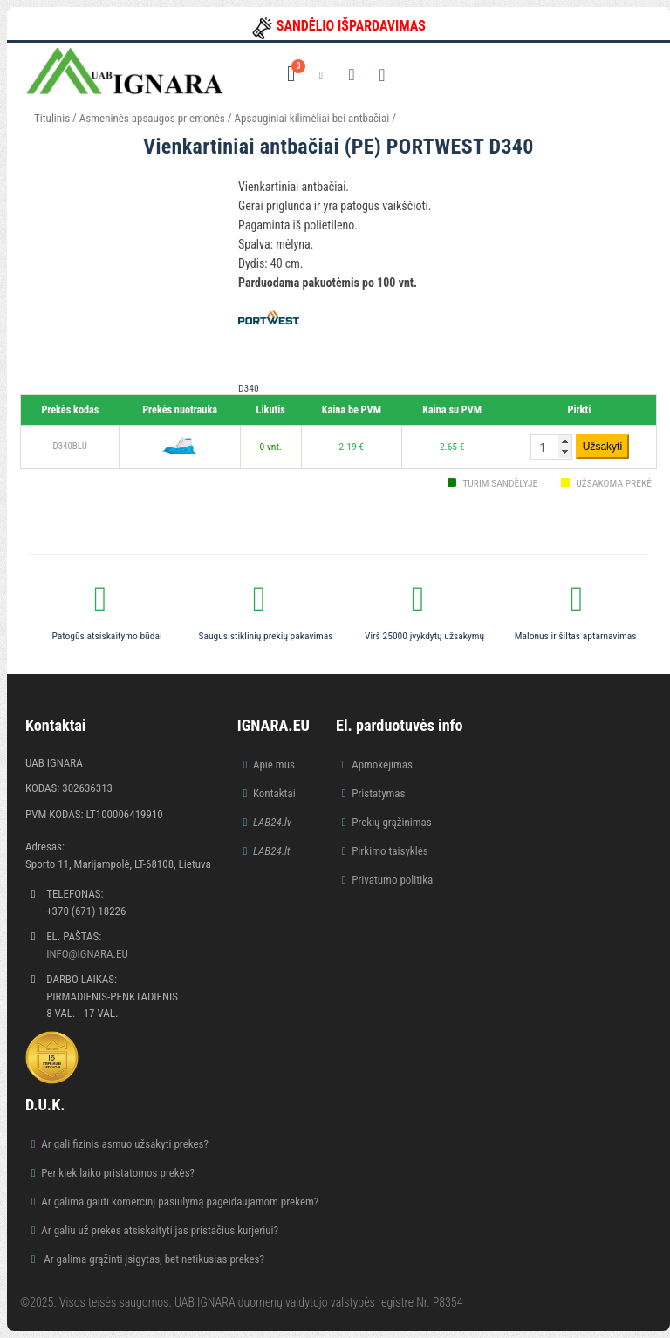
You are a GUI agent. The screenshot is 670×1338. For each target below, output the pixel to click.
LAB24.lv (272, 822)
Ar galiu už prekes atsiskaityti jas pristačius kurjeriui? (159, 1230)
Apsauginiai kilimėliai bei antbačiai (312, 118)
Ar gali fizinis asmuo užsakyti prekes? (125, 1143)
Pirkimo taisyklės (390, 850)
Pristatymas (378, 793)
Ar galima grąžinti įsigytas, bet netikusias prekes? (152, 1259)
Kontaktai (274, 793)
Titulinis (52, 118)
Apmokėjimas (382, 764)
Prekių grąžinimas (392, 822)
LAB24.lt (272, 850)
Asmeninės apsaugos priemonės (152, 118)
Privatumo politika (392, 879)
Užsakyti (602, 446)
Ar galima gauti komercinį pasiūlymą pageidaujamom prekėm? (179, 1201)
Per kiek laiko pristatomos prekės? (118, 1172)
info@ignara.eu (87, 953)
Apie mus (274, 764)
